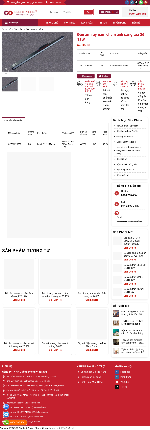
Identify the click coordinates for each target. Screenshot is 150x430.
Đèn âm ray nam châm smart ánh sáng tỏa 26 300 (19, 345)
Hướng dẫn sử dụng (91, 377)
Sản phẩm (87, 23)
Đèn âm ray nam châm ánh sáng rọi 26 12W (19, 295)
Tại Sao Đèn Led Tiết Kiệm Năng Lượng (132, 322)
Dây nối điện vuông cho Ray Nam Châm (92, 345)
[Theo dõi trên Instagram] (132, 2)
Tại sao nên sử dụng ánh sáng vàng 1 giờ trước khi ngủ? (131, 341)
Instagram (123, 376)
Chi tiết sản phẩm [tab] (13, 120)
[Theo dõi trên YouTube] (145, 2)
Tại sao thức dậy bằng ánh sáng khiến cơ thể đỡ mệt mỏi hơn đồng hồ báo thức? (132, 351)
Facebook (122, 371)
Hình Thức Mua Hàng (92, 382)
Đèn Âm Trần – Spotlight (127, 126)
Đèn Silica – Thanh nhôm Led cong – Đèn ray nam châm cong (129, 150)
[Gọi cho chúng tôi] (141, 2)
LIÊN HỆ (136, 23)
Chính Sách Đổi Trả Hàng (93, 371)
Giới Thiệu (69, 23)
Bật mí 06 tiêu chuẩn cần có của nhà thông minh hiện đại (132, 332)
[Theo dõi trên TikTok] (136, 2)
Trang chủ (52, 23)
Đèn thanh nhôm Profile (127, 131)
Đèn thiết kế (122, 159)
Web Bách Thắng (83, 428)
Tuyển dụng (119, 23)
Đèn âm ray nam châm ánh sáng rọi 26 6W (92, 295)
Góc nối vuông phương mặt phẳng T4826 (55, 345)
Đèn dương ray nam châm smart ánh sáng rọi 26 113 (55, 295)
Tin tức (102, 23)
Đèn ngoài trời (123, 175)
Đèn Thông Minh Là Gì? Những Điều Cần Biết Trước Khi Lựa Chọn (133, 313)
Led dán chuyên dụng (126, 142)
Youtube (122, 382)
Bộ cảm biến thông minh (127, 164)
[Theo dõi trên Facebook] (127, 2)
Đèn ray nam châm (34, 29)
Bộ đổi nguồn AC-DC (125, 170)
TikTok (121, 387)
